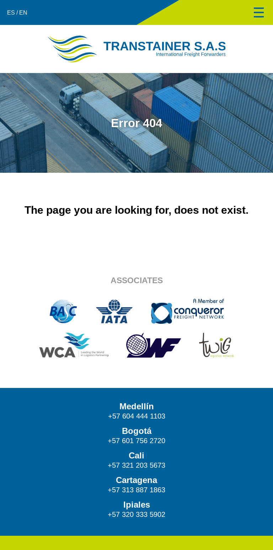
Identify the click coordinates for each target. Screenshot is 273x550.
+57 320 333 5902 (136, 514)
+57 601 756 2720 (136, 440)
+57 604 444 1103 (136, 416)
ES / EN (17, 12)
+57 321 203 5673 (136, 465)
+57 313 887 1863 (136, 489)
